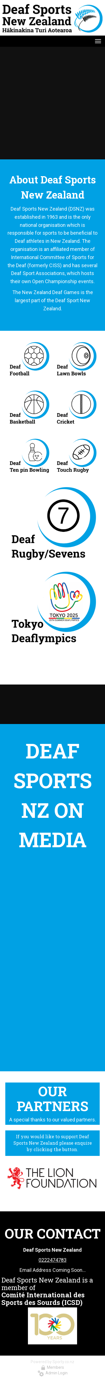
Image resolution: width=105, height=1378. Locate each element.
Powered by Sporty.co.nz (52, 1362)
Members (52, 1367)
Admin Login (53, 1373)
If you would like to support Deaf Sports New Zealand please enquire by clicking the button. (52, 1142)
